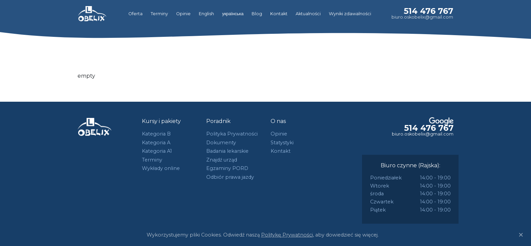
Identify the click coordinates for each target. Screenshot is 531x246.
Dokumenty (221, 143)
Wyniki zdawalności (350, 13)
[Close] (521, 234)
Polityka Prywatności (232, 134)
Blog (257, 13)
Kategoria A (156, 143)
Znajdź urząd (221, 160)
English (206, 13)
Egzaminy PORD (227, 168)
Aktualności (308, 13)
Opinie (183, 13)
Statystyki (282, 143)
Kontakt (279, 13)
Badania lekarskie (227, 151)
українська (232, 13)
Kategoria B (156, 134)
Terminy (159, 13)
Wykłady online (161, 168)
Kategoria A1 (157, 151)
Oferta (135, 13)
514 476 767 (428, 11)
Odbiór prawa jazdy (230, 177)
